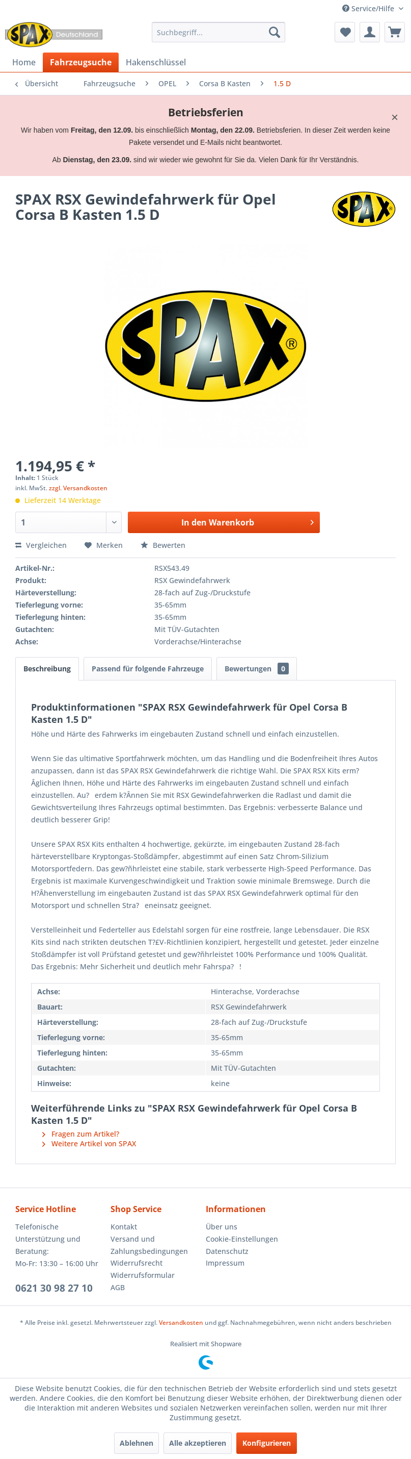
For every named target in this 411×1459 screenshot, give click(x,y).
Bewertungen (257, 668)
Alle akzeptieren (197, 1443)
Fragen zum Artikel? (80, 1134)
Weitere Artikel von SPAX (89, 1143)
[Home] (24, 62)
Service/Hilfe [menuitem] (369, 8)
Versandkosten (181, 1322)
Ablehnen (136, 1443)
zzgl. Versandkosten (78, 488)
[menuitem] (218, 32)
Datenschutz (227, 1251)
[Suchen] (274, 32)
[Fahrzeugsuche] (81, 62)
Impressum (225, 1263)
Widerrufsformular (143, 1275)
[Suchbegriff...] (218, 32)
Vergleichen (41, 545)
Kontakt (124, 1226)
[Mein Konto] (370, 32)
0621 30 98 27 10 (54, 1288)
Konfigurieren (266, 1443)
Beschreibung (47, 668)
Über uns (221, 1226)
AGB (118, 1287)
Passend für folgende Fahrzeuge (148, 668)
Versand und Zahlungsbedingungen (149, 1245)
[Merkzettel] (345, 32)
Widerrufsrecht (136, 1263)
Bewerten (163, 545)
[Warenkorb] (395, 32)
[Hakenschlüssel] (156, 62)
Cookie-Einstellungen (242, 1239)
